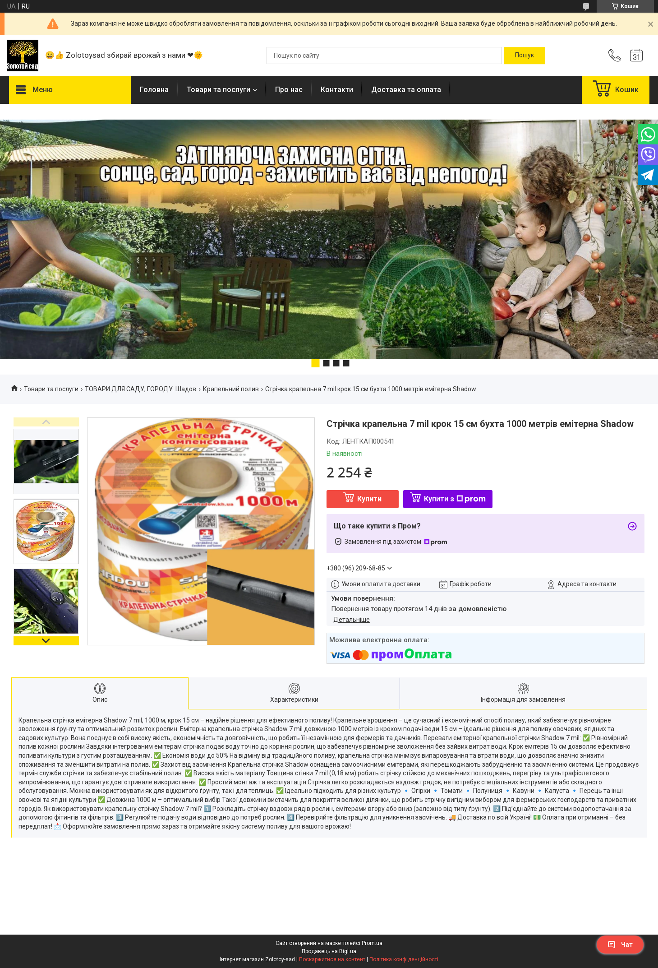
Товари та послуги (218, 89)
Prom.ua (372, 943)
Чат (620, 944)
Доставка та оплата (406, 89)
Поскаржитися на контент (332, 959)
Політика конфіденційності (403, 959)
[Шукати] (524, 55)
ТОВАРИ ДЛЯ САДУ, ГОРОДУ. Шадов (140, 389)
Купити (369, 499)
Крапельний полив (231, 389)
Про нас (289, 89)
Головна (154, 89)
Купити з (455, 499)
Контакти (337, 89)
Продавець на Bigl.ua (329, 951)
